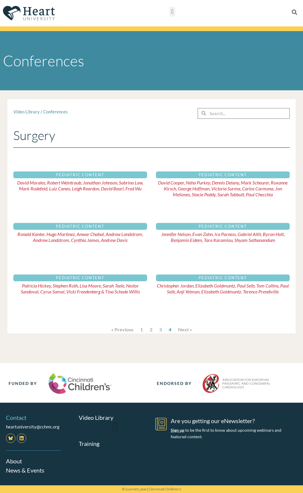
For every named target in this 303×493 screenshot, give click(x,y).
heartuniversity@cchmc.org (32, 426)
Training (89, 443)
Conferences (55, 111)
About (14, 461)
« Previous (122, 329)
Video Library (26, 111)
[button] (172, 12)
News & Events (25, 469)
